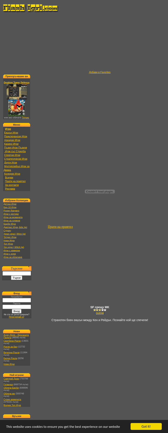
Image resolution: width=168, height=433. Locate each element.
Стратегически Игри (15, 158)
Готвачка (8, 384)
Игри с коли (10, 254)
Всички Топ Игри (12, 405)
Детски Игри (10, 204)
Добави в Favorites (100, 72)
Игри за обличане (13, 257)
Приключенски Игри (15, 136)
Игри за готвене (12, 220)
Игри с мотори (11, 214)
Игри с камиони (12, 250)
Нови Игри (9, 240)
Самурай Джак (11, 378)
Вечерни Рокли (12, 352)
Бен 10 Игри (10, 207)
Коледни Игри (12, 173)
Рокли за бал (10, 346)
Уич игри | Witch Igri (14, 247)
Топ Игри (8, 244)
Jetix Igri (23, 227)
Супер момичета (12, 399)
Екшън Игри (11, 132)
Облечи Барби (11, 387)
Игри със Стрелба (15, 151)
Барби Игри (10, 224)
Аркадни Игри (12, 140)
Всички (9, 177)
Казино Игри (11, 143)
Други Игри (10, 162)
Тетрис (25, 117)
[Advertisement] (85, 42)
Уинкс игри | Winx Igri (15, 234)
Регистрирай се (16, 317)
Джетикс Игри (11, 227)
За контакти (12, 185)
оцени (100, 313)
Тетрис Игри (10, 237)
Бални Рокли (10, 358)
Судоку (7, 230)
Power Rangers (11, 210)
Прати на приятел (15, 181)
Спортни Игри (12, 155)
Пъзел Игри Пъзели (15, 147)
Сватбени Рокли (12, 341)
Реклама (10, 188)
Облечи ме (9, 393)
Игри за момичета (13, 217)
